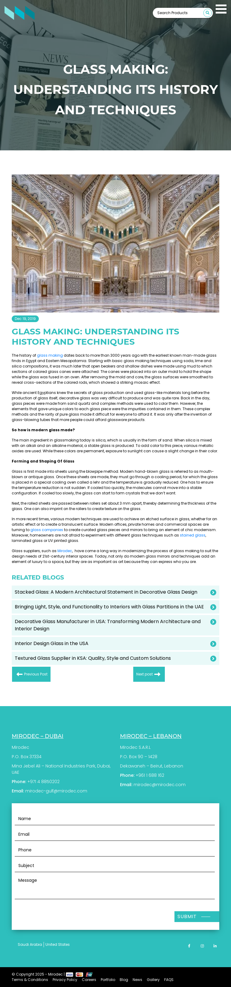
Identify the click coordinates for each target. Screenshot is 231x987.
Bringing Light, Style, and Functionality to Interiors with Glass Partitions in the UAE (109, 606)
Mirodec (64, 550)
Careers (89, 979)
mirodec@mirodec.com (160, 785)
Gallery (153, 979)
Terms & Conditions (30, 979)
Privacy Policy (65, 979)
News (137, 979)
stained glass (192, 535)
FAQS (169, 979)
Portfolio (108, 979)
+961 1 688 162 (150, 775)
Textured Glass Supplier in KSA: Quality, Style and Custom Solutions (93, 658)
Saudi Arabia (30, 944)
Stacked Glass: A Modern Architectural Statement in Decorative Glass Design (106, 592)
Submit (187, 916)
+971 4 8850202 (43, 782)
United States (57, 944)
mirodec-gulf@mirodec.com (56, 791)
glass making (50, 355)
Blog (124, 979)
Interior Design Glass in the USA (51, 643)
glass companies (46, 529)
